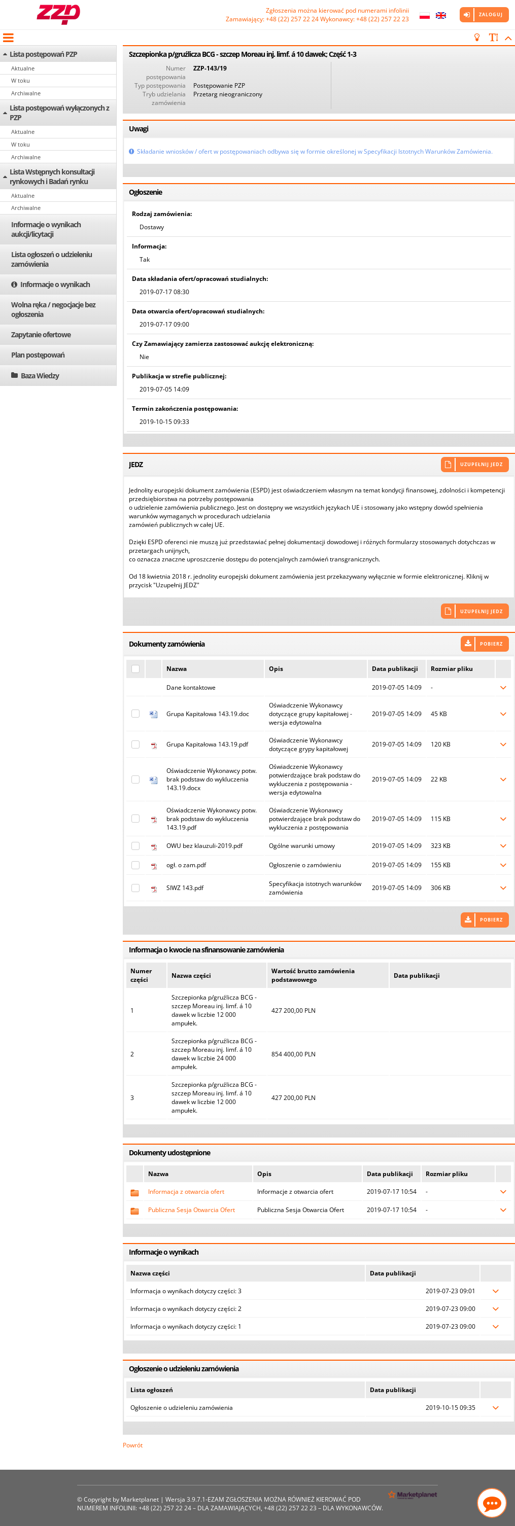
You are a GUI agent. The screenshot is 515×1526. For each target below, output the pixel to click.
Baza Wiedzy (40, 375)
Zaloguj (491, 14)
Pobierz (491, 644)
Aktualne (23, 68)
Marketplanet (140, 1499)
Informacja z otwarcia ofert (186, 1191)
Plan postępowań (37, 355)
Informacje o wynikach (55, 284)
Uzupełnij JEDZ (481, 464)
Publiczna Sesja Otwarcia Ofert (191, 1209)
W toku (20, 80)
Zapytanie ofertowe (41, 334)
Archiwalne (26, 93)
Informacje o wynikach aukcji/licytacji (46, 229)
